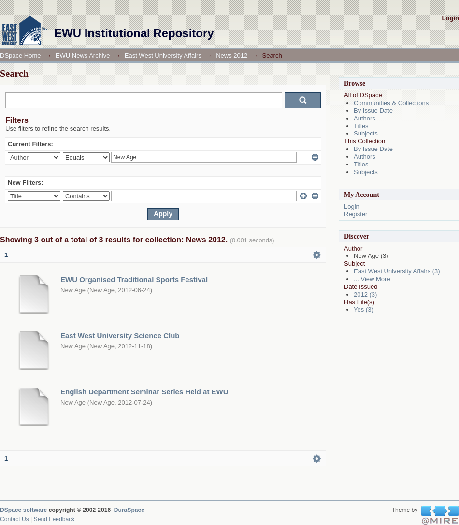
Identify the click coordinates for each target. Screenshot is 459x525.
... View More (372, 279)
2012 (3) (365, 294)
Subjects (366, 133)
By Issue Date (373, 110)
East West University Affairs (163, 55)
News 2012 (231, 55)
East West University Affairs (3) (397, 271)
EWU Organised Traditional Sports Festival (134, 279)
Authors (364, 118)
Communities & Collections (391, 102)
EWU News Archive (83, 55)
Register (355, 214)
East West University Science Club (119, 335)
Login (450, 18)
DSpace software (23, 510)
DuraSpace (129, 510)
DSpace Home (20, 55)
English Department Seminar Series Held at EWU (144, 392)
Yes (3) (363, 309)
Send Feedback (54, 519)
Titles (361, 126)
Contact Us (14, 519)
